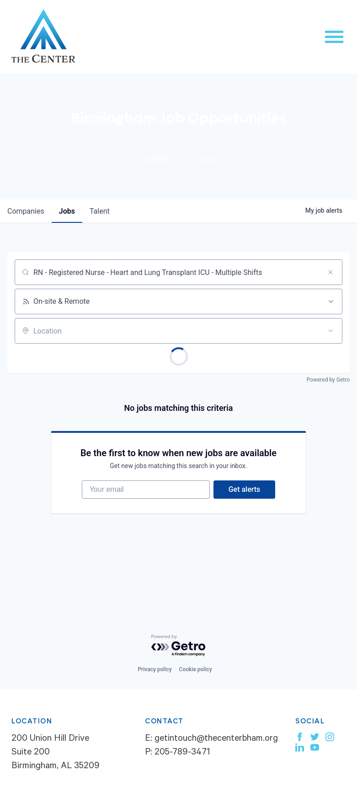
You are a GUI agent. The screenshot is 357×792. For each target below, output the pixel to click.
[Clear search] (330, 272)
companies (25, 211)
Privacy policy (154, 669)
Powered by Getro (328, 380)
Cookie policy (195, 669)
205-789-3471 (182, 753)
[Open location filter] (330, 331)
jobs (67, 211)
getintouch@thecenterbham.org (216, 739)
